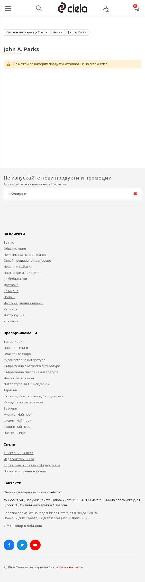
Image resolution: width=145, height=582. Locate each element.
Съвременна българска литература (32, 366)
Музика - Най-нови (18, 414)
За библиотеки (15, 279)
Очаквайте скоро (17, 354)
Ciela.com (55, 492)
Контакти (11, 321)
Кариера (10, 309)
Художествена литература (24, 360)
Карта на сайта (71, 567)
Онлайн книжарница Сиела (26, 32)
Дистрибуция (14, 315)
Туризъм (10, 390)
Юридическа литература (23, 402)
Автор (57, 32)
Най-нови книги (16, 347)
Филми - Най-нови (17, 420)
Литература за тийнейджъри (27, 384)
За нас (9, 242)
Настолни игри (15, 432)
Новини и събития (18, 266)
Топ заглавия (14, 341)
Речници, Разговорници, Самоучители (33, 396)
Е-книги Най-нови (17, 426)
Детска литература (19, 378)
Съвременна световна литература (31, 372)
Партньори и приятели (21, 272)
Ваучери (10, 408)
